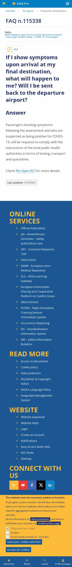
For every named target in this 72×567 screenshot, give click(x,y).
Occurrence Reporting (35, 323)
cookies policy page (49, 523)
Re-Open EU (25, 170)
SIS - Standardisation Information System (34, 331)
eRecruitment (29, 302)
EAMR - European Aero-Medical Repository (36, 268)
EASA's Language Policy (36, 389)
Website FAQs (30, 423)
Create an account (32, 435)
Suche (45, 563)
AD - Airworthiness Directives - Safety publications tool (33, 238)
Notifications (29, 441)
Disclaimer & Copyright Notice (35, 381)
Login (24, 429)
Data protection (31, 373)
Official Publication (33, 228)
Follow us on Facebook (31, 485)
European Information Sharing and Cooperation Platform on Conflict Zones (38, 291)
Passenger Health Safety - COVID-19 (25, 37)
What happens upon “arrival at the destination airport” (33, 35)
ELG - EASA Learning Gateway (34, 278)
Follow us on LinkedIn (50, 485)
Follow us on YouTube (22, 485)
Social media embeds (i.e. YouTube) (30, 536)
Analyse (15, 532)
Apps (67, 4)
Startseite (10, 10)
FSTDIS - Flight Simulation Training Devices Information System (37, 312)
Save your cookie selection (24, 542)
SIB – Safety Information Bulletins (36, 342)
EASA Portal (28, 260)
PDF (16, 49)
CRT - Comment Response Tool (37, 251)
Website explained (33, 417)
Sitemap (26, 458)
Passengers (52, 37)
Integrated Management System (36, 398)
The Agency (28, 10)
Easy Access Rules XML (35, 447)
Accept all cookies (18, 549)
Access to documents (34, 361)
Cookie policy (29, 367)
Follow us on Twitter (41, 485)
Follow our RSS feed (13, 485)
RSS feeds (27, 452)
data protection (40, 519)
